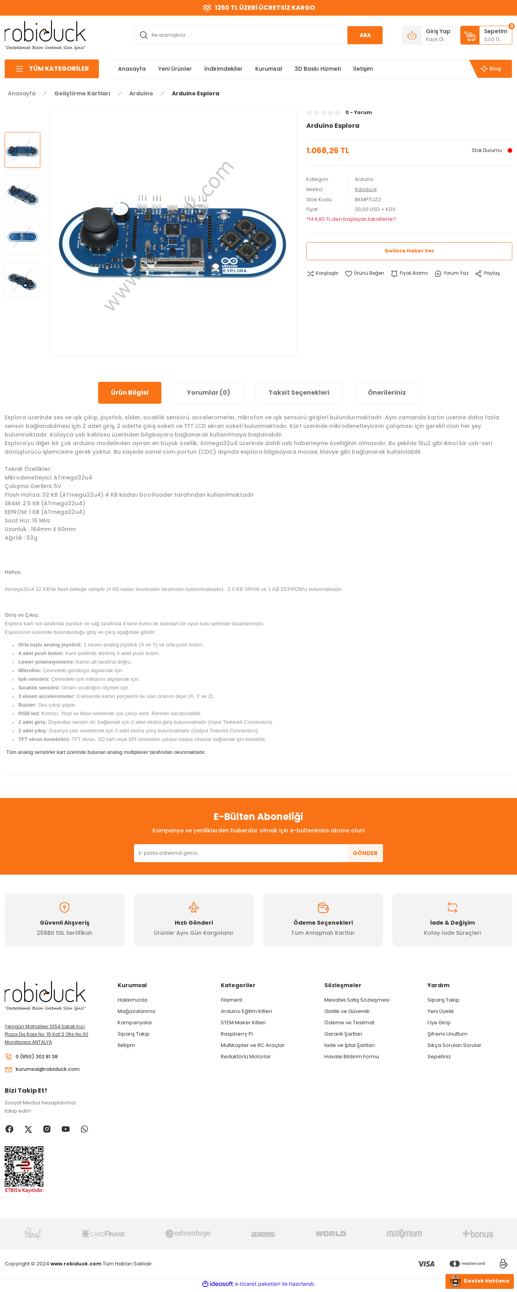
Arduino (365, 179)
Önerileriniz (387, 392)
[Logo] (45, 34)
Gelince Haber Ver (409, 250)
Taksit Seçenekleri (298, 392)
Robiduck (367, 189)
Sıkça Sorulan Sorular (454, 1045)
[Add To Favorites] (368, 273)
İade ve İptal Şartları (349, 1045)
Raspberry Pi (237, 1034)
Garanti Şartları (343, 1034)
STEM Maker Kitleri (243, 1022)
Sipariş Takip (134, 1034)
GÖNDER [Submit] (365, 853)
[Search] (258, 35)
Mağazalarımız (137, 1011)
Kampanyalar (135, 1022)
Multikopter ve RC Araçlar (252, 1045)
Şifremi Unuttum (447, 1034)
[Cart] (486, 35)
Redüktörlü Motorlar (246, 1056)
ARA (365, 35)
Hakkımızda (132, 1000)
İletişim (126, 1045)
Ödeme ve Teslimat (349, 1022)
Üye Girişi (439, 1022)
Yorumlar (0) (208, 392)
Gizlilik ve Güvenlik (347, 1011)
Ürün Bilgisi (129, 392)
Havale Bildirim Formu (351, 1056)
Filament (231, 1000)
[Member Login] (429, 35)
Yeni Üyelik (441, 1011)
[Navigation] (52, 68)
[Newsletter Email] (258, 853)
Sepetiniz (439, 1056)
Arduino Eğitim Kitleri (246, 1011)
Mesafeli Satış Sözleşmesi (357, 1000)
